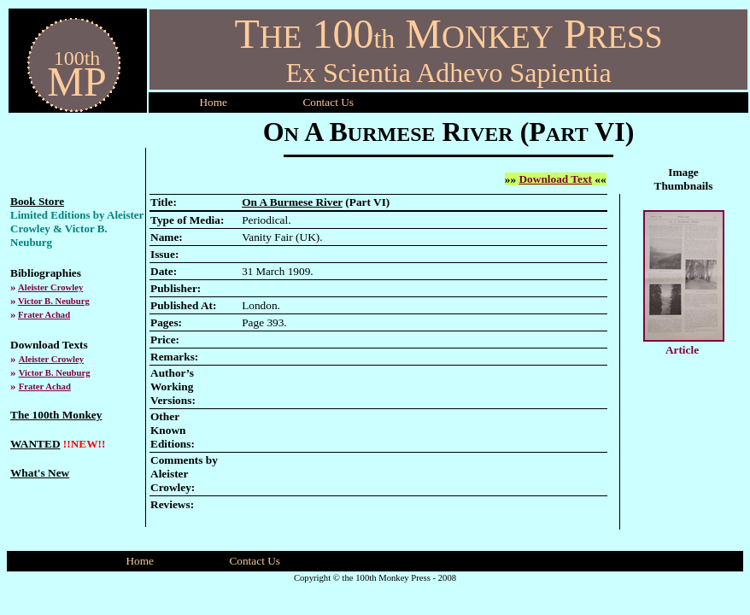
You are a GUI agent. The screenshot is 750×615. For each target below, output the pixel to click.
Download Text (555, 179)
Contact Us (254, 560)
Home (213, 102)
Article (682, 349)
